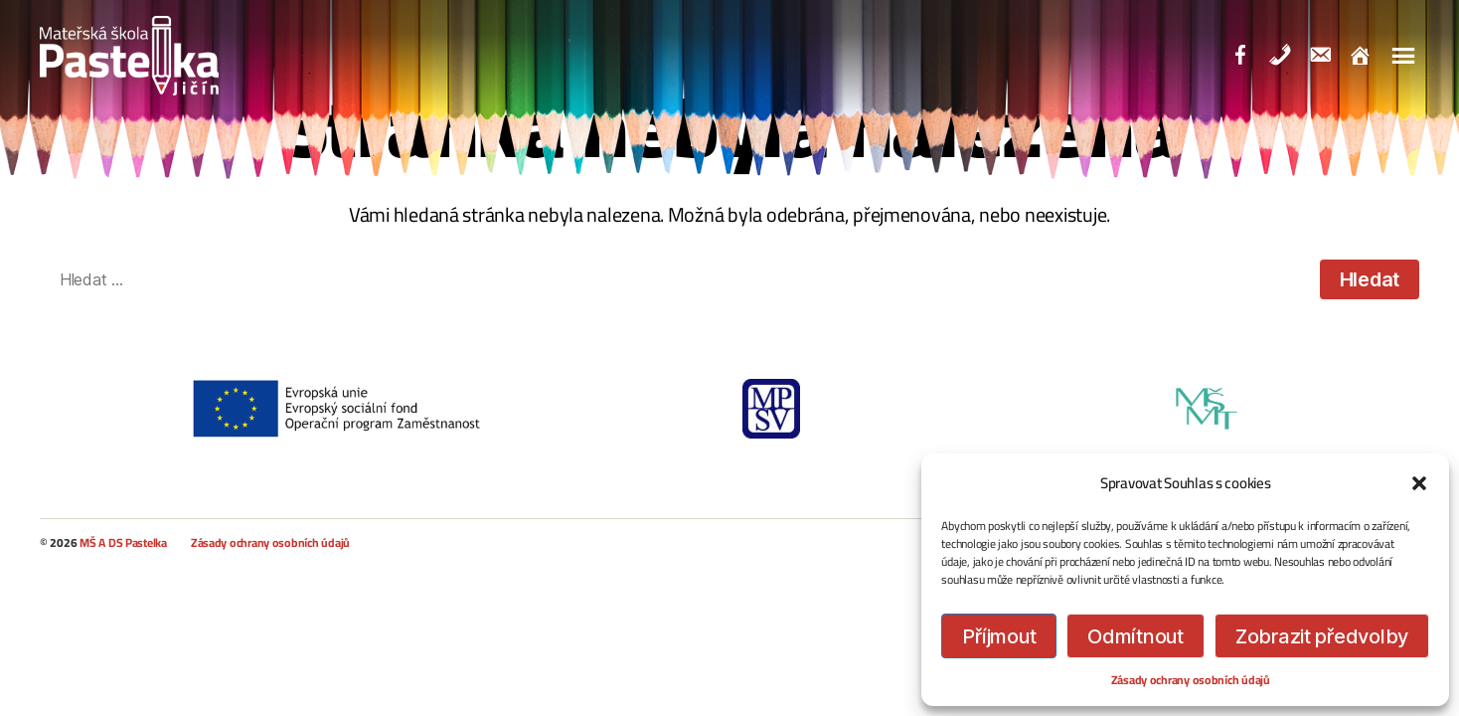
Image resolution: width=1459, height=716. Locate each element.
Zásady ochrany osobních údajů (1190, 679)
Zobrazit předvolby (1321, 636)
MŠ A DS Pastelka (123, 542)
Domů (1379, 58)
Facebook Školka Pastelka (1260, 58)
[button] (1419, 483)
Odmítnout (1135, 636)
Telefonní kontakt (1300, 58)
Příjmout (999, 636)
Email (1340, 58)
